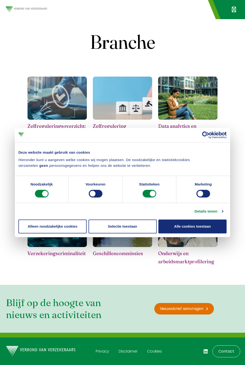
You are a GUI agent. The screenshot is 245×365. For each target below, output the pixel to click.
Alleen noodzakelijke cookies (53, 226)
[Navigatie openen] (233, 9)
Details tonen (206, 211)
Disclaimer (128, 351)
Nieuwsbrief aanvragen (184, 308)
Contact (226, 351)
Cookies (154, 351)
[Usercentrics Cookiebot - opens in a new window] (206, 135)
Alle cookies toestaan (192, 226)
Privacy (102, 351)
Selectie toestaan (122, 226)
